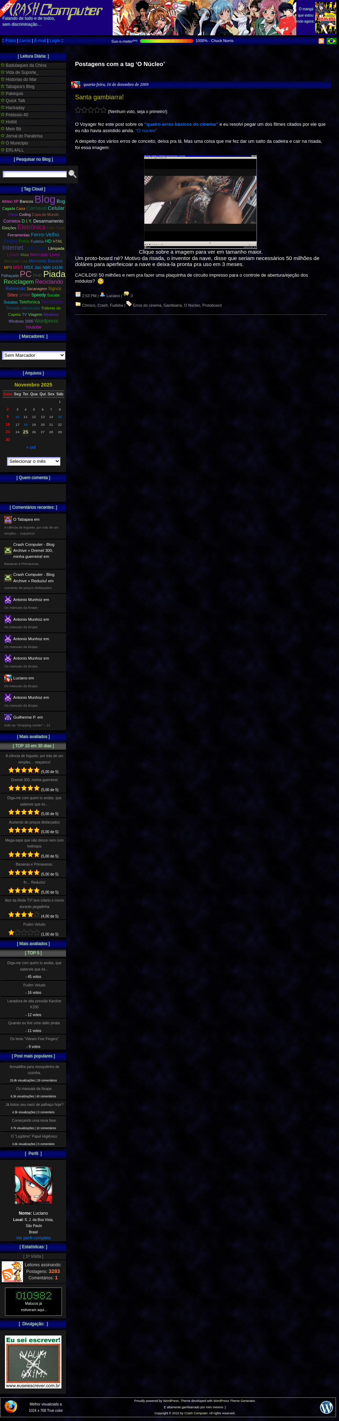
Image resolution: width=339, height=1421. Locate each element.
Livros (25, 40)
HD (48, 241)
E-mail (40, 40)
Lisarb (13, 254)
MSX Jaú (32, 267)
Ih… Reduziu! (35, 882)
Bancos (26, 201)
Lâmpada (56, 248)
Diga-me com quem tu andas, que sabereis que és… (34, 801)
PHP (37, 275)
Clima (13, 214)
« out (31, 447)
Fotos (10, 40)
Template (52, 302)
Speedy (38, 295)
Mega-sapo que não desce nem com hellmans (34, 843)
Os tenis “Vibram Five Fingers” (34, 1039)
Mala (24, 255)
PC (26, 274)
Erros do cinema (147, 305)
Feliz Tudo (56, 228)
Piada (54, 274)
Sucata (53, 295)
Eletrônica (32, 227)
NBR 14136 (52, 267)
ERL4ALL (12, 150)
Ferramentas (18, 235)
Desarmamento (48, 221)
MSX (18, 267)
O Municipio (14, 143)
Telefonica (29, 302)
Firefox (10, 241)
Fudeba (116, 305)
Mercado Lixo (16, 261)
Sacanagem (37, 289)
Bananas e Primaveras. (34, 864)
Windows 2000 (20, 321)
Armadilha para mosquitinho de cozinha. (34, 1070)
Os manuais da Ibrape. (34, 1089)
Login (54, 40)
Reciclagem (19, 281)
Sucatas (11, 302)
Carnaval (36, 208)
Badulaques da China (23, 65)
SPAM (24, 295)
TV (24, 314)
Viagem (35, 314)
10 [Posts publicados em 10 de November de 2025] (17, 417)
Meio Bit (11, 128)
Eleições (9, 228)
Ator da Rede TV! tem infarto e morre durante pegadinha (34, 903)
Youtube (33, 327)
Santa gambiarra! (99, 97)
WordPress (171, 1401)
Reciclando (49, 281)
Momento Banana (46, 261)
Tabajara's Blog (18, 86)
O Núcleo (192, 305)
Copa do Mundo (45, 214)
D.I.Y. (27, 221)
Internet (12, 247)
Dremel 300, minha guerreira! (34, 780)
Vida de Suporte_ (19, 72)
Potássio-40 (14, 114)
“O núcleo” (146, 130)
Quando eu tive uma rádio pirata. (34, 1023)
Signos (54, 288)
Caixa (20, 209)
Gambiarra (172, 305)
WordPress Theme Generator (234, 1401)
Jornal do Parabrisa (21, 136)
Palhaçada (10, 276)
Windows (51, 314)
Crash (102, 305)
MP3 (8, 267)
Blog (44, 199)
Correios (11, 221)
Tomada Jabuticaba (23, 308)
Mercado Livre (45, 254)
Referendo (16, 288)
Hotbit (9, 121)
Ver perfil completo (33, 1238)
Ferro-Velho (45, 234)
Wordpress (46, 321)
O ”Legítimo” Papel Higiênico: (34, 1136)
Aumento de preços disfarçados (34, 822)
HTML (58, 241)
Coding (25, 215)
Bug (61, 201)
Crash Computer (196, 1413)
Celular (56, 208)
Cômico (88, 305)
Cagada (8, 209)
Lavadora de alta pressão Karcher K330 (34, 1004)
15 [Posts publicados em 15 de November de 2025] (60, 417)
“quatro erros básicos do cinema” (181, 124)
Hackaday (13, 107)
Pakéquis (12, 93)
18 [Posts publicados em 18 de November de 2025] (26, 424)
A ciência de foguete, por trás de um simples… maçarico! (34, 759)
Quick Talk (13, 100)
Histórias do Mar (19, 79)
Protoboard (211, 305)
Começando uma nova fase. (34, 1120)
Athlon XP (10, 201)
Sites (12, 294)
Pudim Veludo (34, 924)
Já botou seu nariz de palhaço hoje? (35, 1105)
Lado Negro (35, 248)
